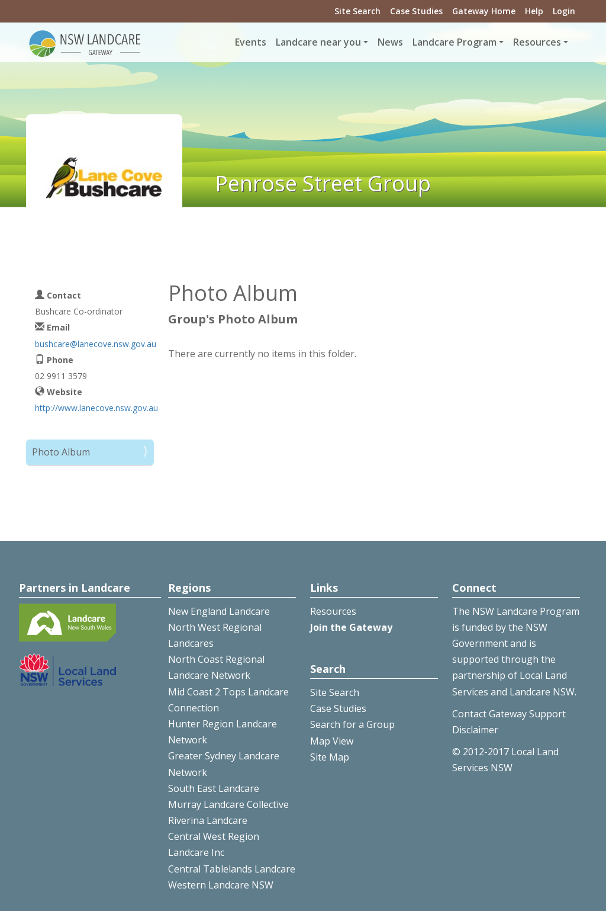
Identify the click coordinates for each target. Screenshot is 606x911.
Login (564, 11)
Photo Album (61, 451)
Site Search (357, 11)
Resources (333, 611)
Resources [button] (537, 42)
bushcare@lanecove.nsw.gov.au (95, 343)
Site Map (329, 757)
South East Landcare (213, 788)
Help (534, 11)
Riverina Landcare (207, 820)
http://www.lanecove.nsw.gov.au (96, 407)
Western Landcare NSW (220, 884)
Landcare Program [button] (454, 42)
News (390, 42)
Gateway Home (483, 11)
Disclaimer (475, 729)
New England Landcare (219, 611)
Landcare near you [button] (318, 42)
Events (250, 42)
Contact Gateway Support (509, 713)
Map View (331, 741)
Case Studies (416, 11)
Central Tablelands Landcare (231, 868)
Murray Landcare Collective (228, 804)
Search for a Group (352, 724)
